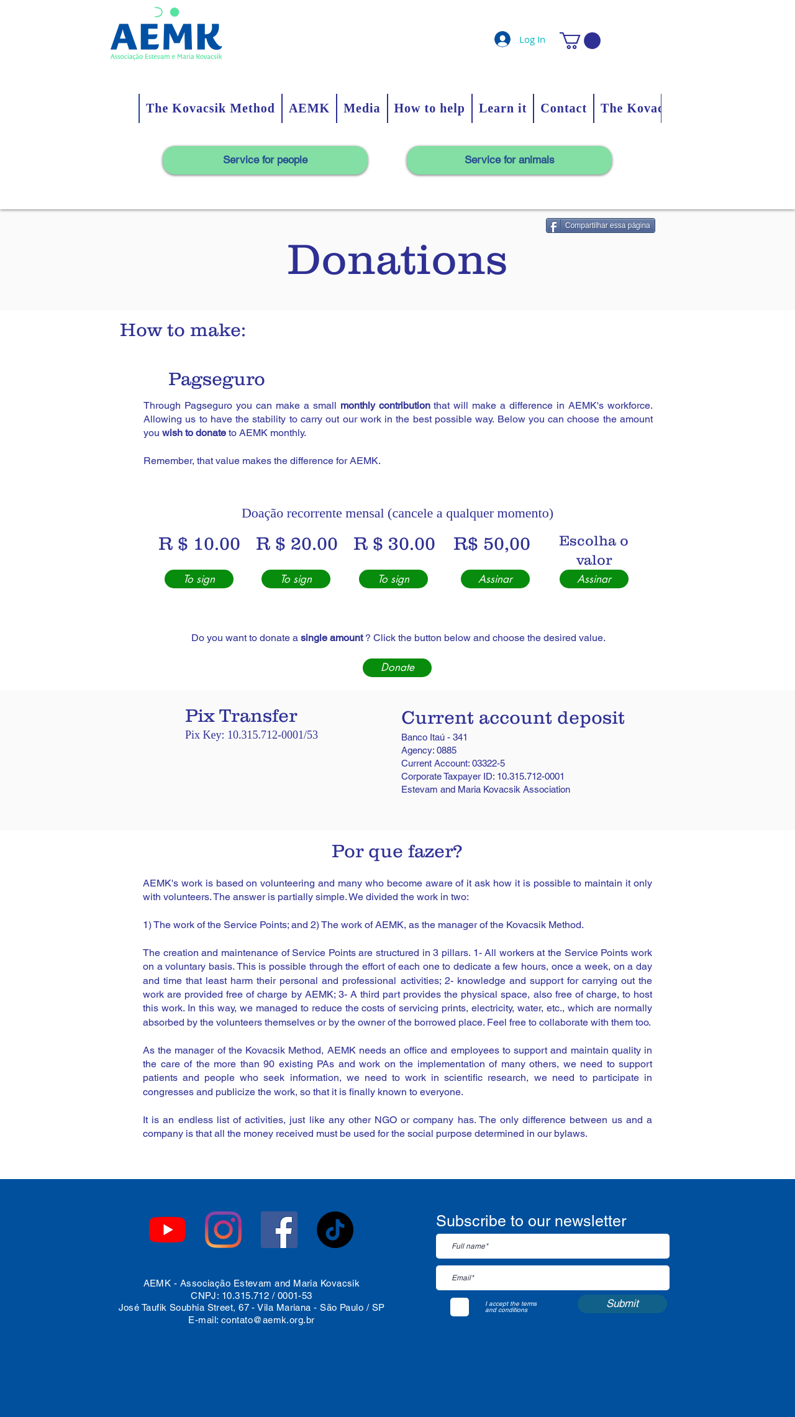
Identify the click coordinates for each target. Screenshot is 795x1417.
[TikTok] (335, 1229)
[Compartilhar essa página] (600, 225)
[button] (580, 40)
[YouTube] (167, 1229)
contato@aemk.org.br (268, 1319)
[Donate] (397, 667)
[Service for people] (265, 160)
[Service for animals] (509, 160)
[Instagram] (223, 1229)
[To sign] (199, 579)
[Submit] (622, 1304)
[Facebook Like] (240, 1198)
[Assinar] (495, 579)
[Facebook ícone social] (279, 1229)
